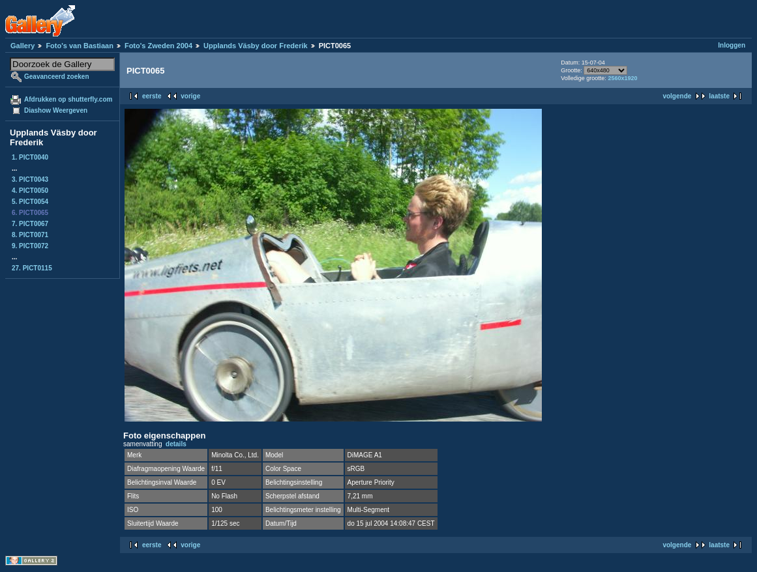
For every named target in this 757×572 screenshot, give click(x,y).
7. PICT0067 (30, 223)
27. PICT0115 (32, 268)
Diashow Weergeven (55, 110)
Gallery (22, 46)
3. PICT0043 (30, 179)
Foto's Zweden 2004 (158, 46)
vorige (190, 96)
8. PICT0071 (30, 234)
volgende (676, 96)
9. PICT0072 (30, 246)
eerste (151, 96)
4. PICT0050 (30, 190)
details (176, 444)
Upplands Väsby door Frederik (255, 46)
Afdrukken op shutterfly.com (68, 99)
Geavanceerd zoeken (56, 76)
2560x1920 (622, 78)
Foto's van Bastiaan (79, 46)
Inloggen (731, 45)
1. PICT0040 (30, 157)
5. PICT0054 (30, 201)
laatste (719, 96)
